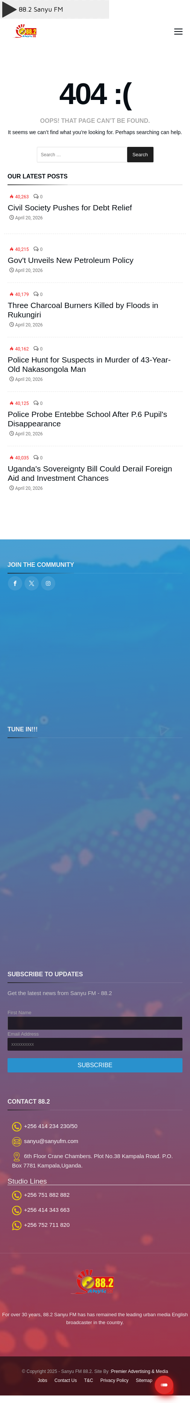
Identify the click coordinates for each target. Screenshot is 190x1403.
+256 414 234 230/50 (51, 1126)
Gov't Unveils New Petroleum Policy (70, 260)
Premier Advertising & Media (139, 1371)
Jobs (42, 1380)
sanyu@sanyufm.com (51, 1141)
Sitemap (144, 1380)
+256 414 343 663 (47, 1210)
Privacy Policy (114, 1380)
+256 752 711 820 (47, 1225)
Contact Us (66, 1380)
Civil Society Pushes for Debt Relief (70, 207)
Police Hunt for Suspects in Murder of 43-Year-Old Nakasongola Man (89, 364)
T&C (88, 1380)
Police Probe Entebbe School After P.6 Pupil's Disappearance (87, 419)
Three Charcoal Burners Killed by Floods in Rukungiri (83, 310)
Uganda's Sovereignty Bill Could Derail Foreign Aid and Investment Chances (90, 473)
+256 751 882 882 (47, 1195)
